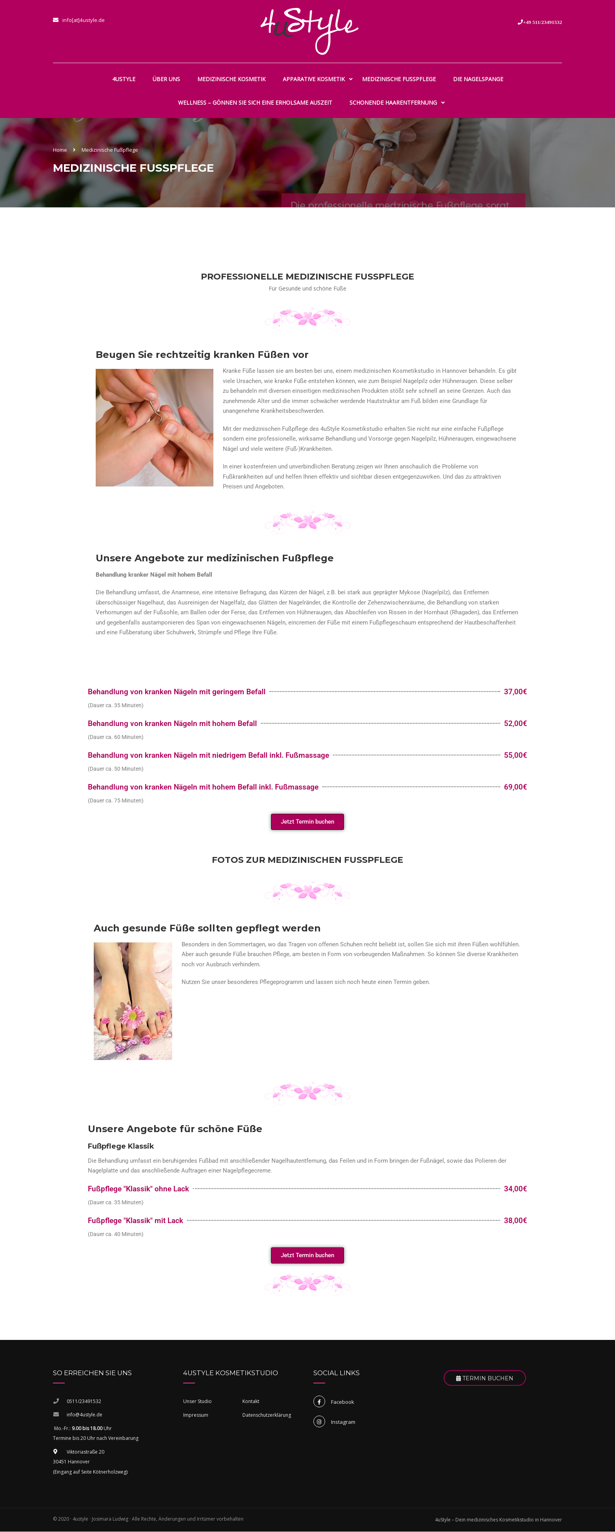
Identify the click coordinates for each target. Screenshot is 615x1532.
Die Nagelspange (478, 79)
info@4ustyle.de (84, 1415)
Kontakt (250, 1401)
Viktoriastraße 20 (78, 1452)
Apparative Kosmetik (314, 79)
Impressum (195, 1415)
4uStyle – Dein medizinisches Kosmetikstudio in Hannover (498, 1520)
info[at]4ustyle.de (83, 20)
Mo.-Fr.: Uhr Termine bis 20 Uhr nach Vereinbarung (95, 1433)
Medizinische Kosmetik (231, 79)
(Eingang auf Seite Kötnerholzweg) (90, 1471)
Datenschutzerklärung (266, 1415)
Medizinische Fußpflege (399, 79)
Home (60, 150)
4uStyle (123, 79)
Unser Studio (197, 1401)
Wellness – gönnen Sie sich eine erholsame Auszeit (255, 102)
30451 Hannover (71, 1462)
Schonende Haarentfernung (393, 102)
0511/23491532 (84, 1401)
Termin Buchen (484, 1378)
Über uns (166, 79)
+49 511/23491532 (542, 22)
